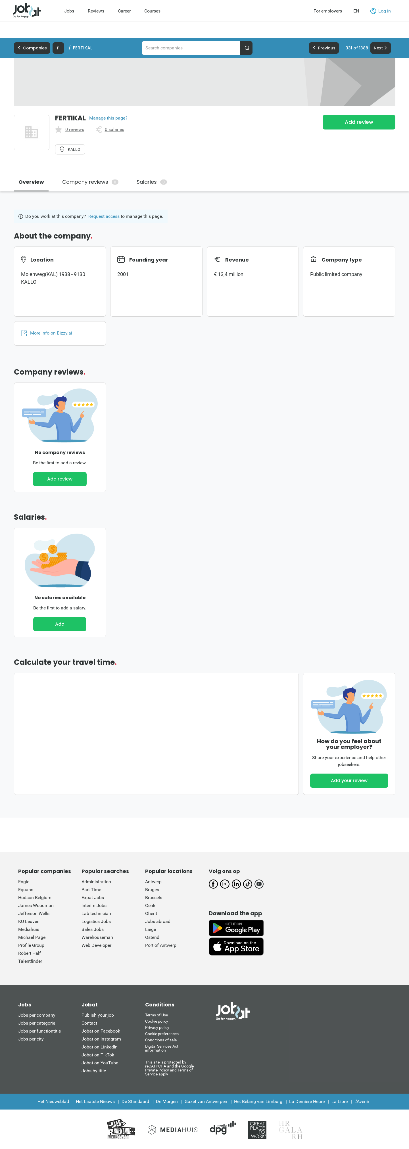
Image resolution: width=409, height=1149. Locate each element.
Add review (359, 122)
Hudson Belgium (34, 897)
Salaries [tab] (152, 181)
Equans (25, 889)
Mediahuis (28, 929)
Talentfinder (30, 961)
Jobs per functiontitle (39, 1031)
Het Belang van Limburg (258, 1101)
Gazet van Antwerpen (206, 1101)
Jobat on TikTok (98, 1055)
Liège (150, 929)
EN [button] (356, 11)
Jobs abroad (157, 921)
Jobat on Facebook (101, 1031)
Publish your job (98, 1015)
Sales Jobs (93, 929)
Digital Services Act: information (162, 1048)
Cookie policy (156, 1021)
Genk (150, 905)
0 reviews (74, 129)
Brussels (153, 897)
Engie (23, 881)
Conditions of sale (161, 1040)
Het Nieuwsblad (53, 1101)
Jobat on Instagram (101, 1039)
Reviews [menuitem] (96, 11)
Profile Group (31, 945)
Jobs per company (36, 1015)
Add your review (349, 780)
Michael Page (31, 937)
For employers (328, 11)
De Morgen (167, 1101)
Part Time (91, 889)
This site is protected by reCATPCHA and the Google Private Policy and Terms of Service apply (169, 1068)
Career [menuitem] (124, 11)
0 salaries (114, 129)
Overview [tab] (31, 181)
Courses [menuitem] (152, 11)
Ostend (152, 937)
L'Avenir (361, 1101)
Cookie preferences (162, 1033)
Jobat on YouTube (100, 1063)
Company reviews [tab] (90, 181)
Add (59, 624)
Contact (89, 1023)
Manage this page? (108, 118)
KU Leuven (28, 921)
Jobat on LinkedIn (100, 1047)
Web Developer (96, 945)
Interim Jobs (94, 905)
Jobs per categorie (36, 1023)
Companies (32, 48)
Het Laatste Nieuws (95, 1101)
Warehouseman (97, 937)
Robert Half (29, 953)
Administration (96, 881)
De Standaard (135, 1101)
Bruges (152, 889)
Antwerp (153, 881)
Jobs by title (94, 1070)
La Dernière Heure (307, 1101)
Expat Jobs (93, 897)
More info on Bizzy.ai (46, 333)
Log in (380, 11)
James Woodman (36, 905)
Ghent (151, 913)
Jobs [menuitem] (69, 11)
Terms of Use (156, 1015)
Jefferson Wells (33, 913)
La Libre (339, 1101)
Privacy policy (157, 1027)
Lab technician (96, 913)
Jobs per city (31, 1039)
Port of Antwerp (160, 945)
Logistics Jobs (96, 921)
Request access (104, 216)
